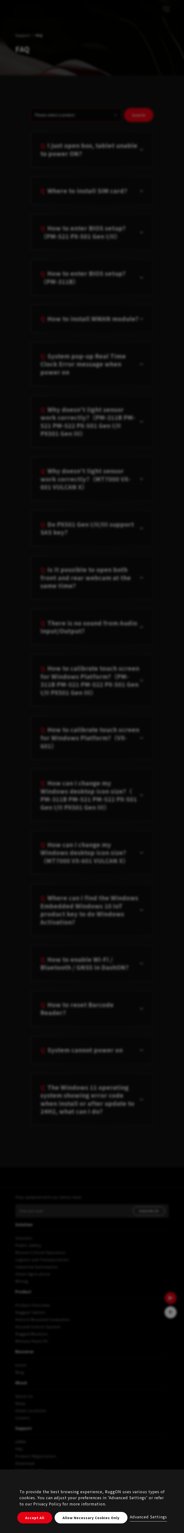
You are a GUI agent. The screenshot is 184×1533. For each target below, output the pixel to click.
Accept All (34, 1517)
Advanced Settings (148, 1517)
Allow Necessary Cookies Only (91, 1517)
